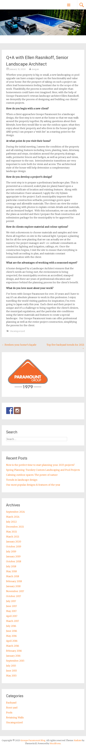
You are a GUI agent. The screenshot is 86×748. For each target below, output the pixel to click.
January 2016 (13, 655)
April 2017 (11, 616)
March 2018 (12, 576)
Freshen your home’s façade (19, 344)
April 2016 (11, 640)
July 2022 (11, 521)
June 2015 (11, 670)
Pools (9, 712)
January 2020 (13, 541)
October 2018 (13, 561)
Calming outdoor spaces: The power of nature (32, 474)
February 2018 (14, 581)
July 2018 (11, 566)
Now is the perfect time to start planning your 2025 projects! (40, 464)
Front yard (11, 707)
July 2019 (11, 551)
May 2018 (11, 571)
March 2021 (12, 536)
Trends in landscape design (21, 479)
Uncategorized (17, 331)
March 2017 (12, 621)
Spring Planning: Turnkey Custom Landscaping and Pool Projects (43, 469)
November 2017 (15, 591)
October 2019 (13, 546)
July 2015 (11, 665)
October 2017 (13, 596)
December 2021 (15, 526)
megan (35, 69)
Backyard (11, 702)
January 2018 (13, 586)
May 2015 (11, 675)
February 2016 (14, 650)
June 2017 (11, 606)
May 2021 (11, 531)
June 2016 (11, 630)
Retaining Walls (15, 717)
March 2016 (12, 645)
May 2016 (11, 635)
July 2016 (11, 625)
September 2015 (15, 660)
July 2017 (11, 601)
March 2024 (12, 516)
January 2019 (13, 556)
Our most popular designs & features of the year (33, 484)
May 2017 (11, 611)
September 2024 (15, 511)
